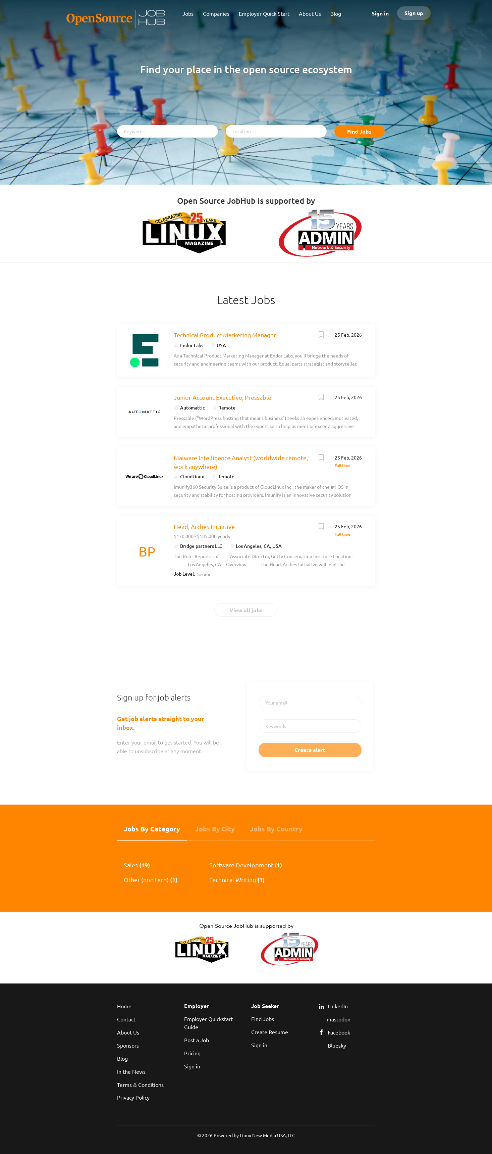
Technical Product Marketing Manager (225, 334)
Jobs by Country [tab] (276, 828)
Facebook (339, 1032)
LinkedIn (338, 1006)
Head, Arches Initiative (204, 526)
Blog (122, 1058)
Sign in (380, 13)
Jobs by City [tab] (215, 828)
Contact (126, 1019)
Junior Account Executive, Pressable (222, 397)
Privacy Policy (133, 1097)
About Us (128, 1032)
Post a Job (196, 1040)
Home (124, 1006)
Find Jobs (359, 131)
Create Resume (269, 1031)
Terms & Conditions (140, 1084)
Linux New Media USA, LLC (267, 1135)
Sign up (413, 12)
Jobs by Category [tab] (152, 828)
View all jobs (246, 610)
